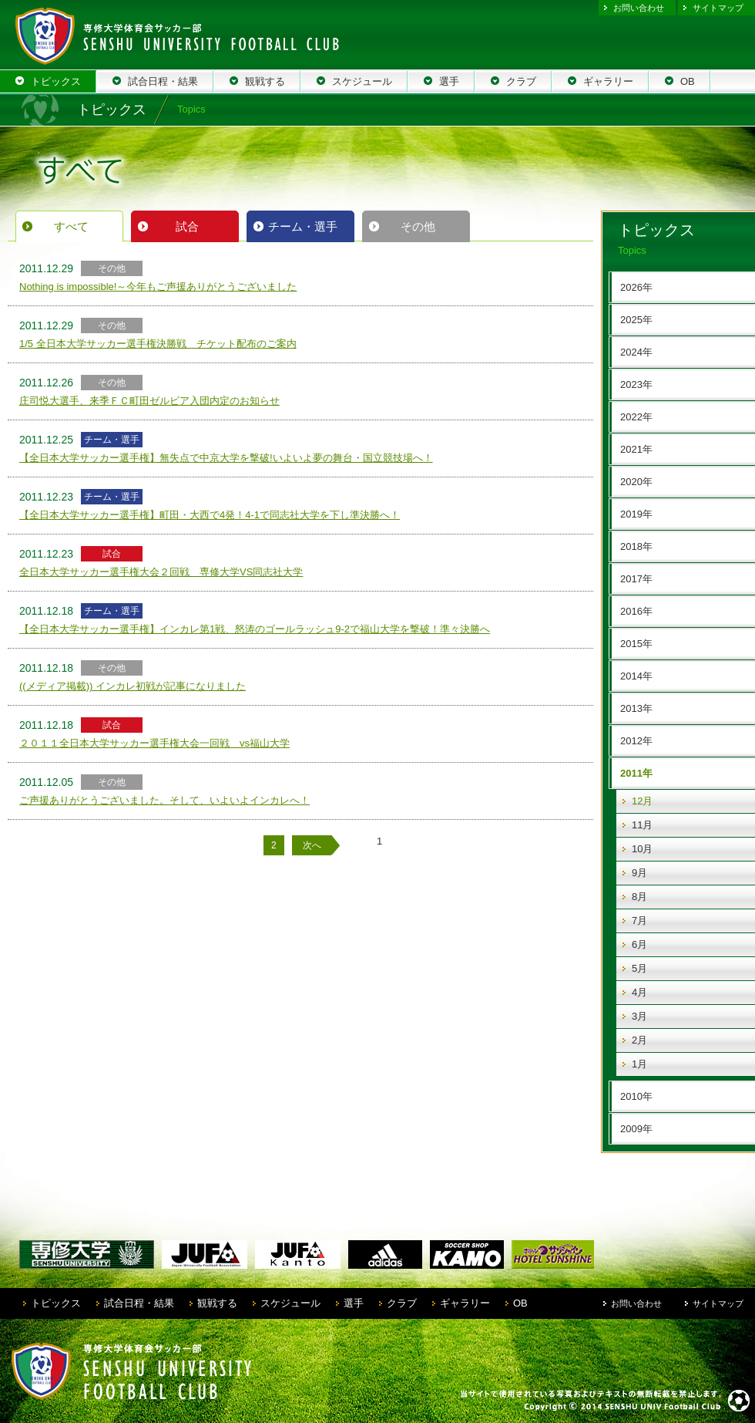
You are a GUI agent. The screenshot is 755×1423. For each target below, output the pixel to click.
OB (520, 1303)
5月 (639, 968)
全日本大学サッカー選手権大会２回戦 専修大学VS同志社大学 (161, 572)
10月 (642, 849)
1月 (639, 1064)
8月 (639, 896)
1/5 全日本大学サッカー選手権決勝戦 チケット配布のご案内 (158, 343)
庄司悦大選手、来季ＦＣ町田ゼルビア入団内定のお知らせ (149, 400)
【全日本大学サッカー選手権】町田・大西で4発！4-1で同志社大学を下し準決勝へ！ (209, 515)
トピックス (56, 1303)
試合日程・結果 (139, 1303)
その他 (418, 226)
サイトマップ (718, 7)
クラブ (402, 1303)
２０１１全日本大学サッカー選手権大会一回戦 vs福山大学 (154, 743)
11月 (642, 825)
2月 (639, 1040)
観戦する (217, 1303)
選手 (354, 1303)
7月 (639, 920)
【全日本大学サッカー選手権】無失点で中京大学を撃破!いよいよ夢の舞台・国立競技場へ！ (226, 458)
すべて (71, 226)
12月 (642, 801)
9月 (639, 872)
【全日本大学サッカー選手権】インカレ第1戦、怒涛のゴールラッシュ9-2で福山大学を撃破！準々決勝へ (254, 629)
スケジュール (290, 1303)
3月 (639, 1016)
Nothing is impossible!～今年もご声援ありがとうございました (158, 286)
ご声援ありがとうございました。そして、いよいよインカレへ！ (164, 800)
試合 (187, 226)
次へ (312, 845)
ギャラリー (465, 1303)
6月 (639, 944)
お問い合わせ (638, 7)
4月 (639, 992)
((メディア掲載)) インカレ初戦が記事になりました (132, 686)
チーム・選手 (302, 226)
